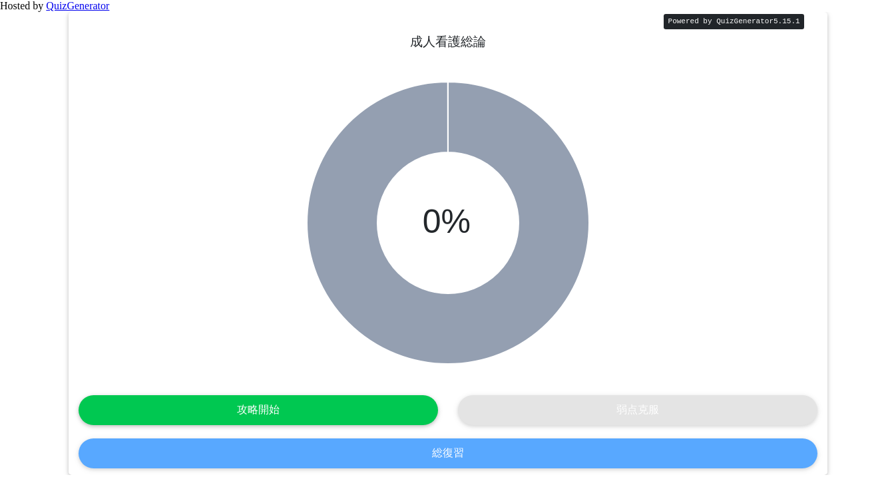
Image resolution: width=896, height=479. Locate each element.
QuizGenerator (77, 5)
